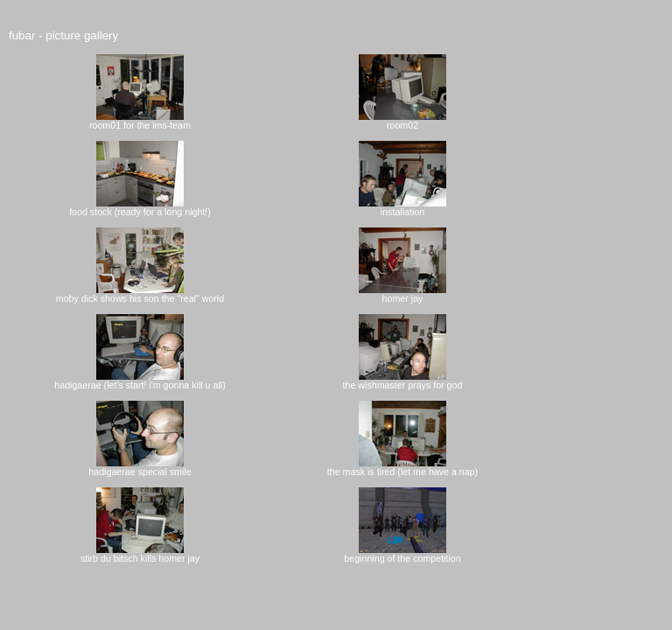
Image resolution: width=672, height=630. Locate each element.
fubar (22, 35)
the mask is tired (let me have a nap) (402, 467)
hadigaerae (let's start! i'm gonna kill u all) (139, 380)
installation (402, 207)
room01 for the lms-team (140, 120)
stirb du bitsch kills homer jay (140, 554)
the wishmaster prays (394, 380)
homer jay (402, 294)
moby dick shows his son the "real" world (140, 294)
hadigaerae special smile (139, 467)
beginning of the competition (402, 554)
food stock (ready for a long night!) (140, 207)
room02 (402, 120)
